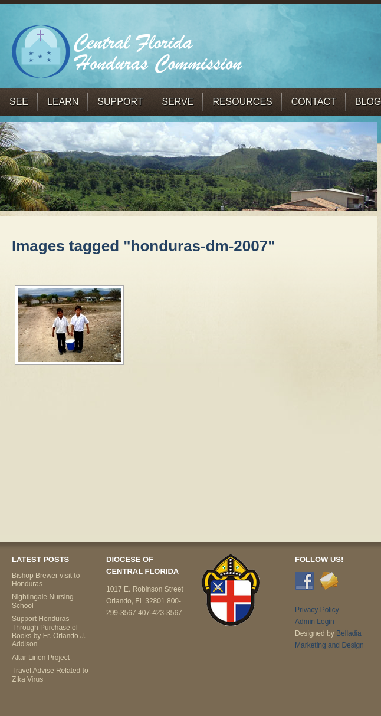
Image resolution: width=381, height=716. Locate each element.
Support (120, 102)
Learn (62, 102)
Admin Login (314, 622)
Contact (313, 102)
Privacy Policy (317, 610)
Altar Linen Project (41, 657)
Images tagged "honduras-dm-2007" (143, 246)
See (18, 102)
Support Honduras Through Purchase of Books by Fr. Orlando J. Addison (49, 631)
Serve (177, 102)
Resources (242, 102)
